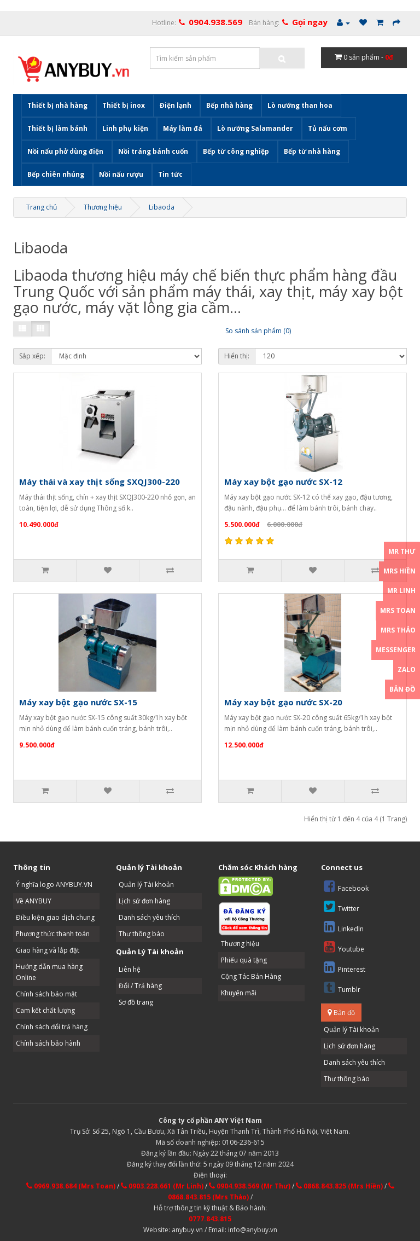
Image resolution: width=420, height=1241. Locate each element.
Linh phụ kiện (125, 128)
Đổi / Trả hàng (140, 985)
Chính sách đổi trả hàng (52, 1026)
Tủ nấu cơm (327, 128)
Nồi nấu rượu (121, 174)
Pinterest (344, 967)
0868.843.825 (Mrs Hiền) (339, 1186)
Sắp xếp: (32, 356)
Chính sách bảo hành (48, 1043)
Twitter (341, 906)
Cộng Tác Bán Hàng (251, 976)
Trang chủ (41, 207)
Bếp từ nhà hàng (312, 151)
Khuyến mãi (238, 993)
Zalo (407, 669)
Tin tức (170, 174)
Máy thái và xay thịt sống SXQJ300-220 (99, 481)
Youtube (344, 947)
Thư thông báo (142, 933)
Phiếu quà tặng (244, 960)
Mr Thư (402, 551)
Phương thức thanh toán (53, 933)
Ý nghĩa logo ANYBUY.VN (54, 884)
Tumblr (342, 987)
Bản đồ (341, 1012)
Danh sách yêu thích (149, 917)
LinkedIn (344, 926)
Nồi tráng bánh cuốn (153, 151)
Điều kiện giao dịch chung (55, 917)
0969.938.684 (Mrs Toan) (70, 1186)
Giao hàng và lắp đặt (47, 950)
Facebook (346, 886)
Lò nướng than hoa (299, 105)
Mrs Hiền (399, 571)
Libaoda (161, 207)
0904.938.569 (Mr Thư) (249, 1186)
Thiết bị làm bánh (57, 128)
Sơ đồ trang (136, 1002)
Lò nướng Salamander (255, 128)
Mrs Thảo (398, 630)
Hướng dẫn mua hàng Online (49, 972)
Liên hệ (130, 969)
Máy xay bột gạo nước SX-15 (78, 702)
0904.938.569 (215, 21)
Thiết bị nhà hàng (57, 105)
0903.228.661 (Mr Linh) (162, 1186)
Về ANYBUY (33, 901)
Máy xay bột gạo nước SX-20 (283, 702)
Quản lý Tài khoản (146, 884)
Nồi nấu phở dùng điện (65, 151)
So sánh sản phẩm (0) (258, 330)
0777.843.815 (210, 1218)
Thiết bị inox (123, 105)
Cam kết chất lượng (45, 1010)
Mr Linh (401, 590)
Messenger (396, 649)
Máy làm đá (182, 128)
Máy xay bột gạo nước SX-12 (283, 481)
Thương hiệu (103, 207)
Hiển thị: (236, 356)
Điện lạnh (175, 105)
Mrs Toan (398, 610)
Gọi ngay (310, 21)
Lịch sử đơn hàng (144, 901)
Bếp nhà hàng (229, 105)
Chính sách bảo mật (46, 994)
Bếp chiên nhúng (55, 174)
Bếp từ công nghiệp (236, 151)
